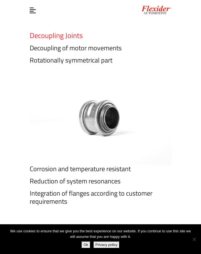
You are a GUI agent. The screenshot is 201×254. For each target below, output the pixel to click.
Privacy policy (106, 245)
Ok (86, 245)
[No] (194, 239)
